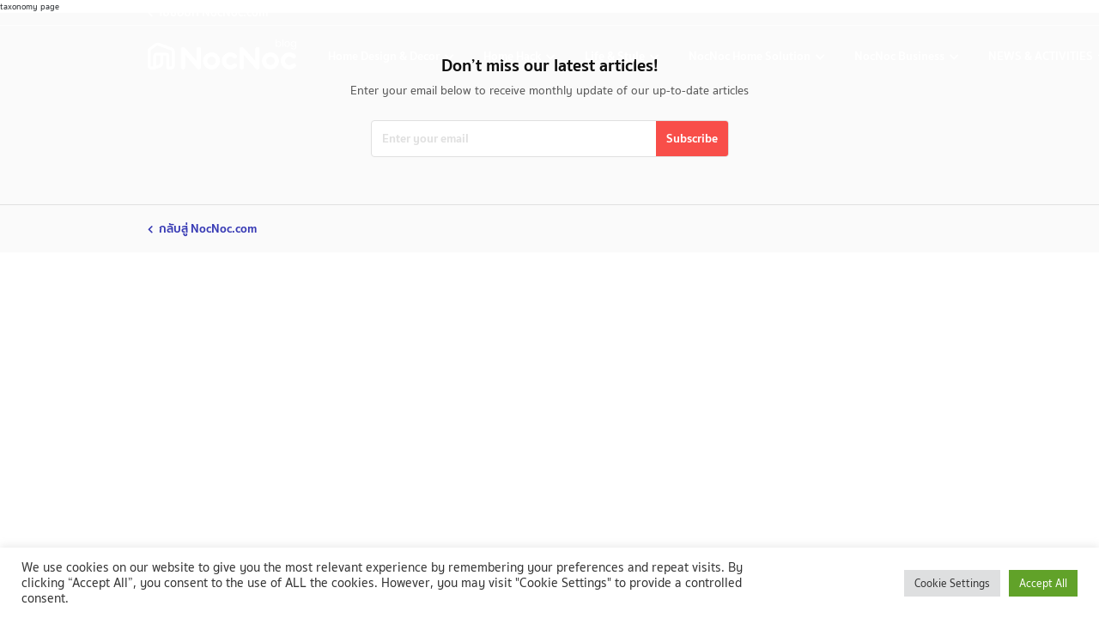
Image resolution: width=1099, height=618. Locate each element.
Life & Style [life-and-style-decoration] (616, 55)
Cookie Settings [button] (952, 583)
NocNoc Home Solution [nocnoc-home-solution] (751, 55)
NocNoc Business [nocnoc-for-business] (900, 55)
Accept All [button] (1043, 583)
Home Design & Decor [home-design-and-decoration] (385, 55)
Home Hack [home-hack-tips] (513, 55)
